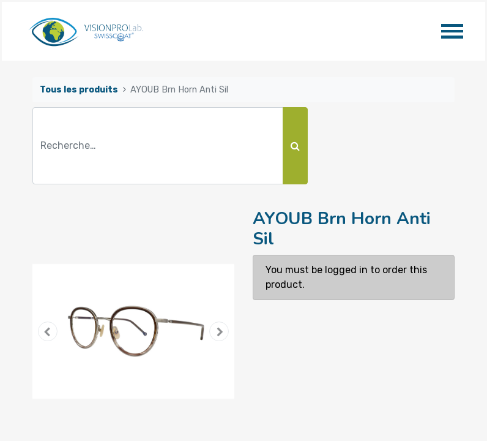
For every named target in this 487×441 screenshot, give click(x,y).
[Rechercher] (295, 145)
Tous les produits (79, 90)
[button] (47, 331)
